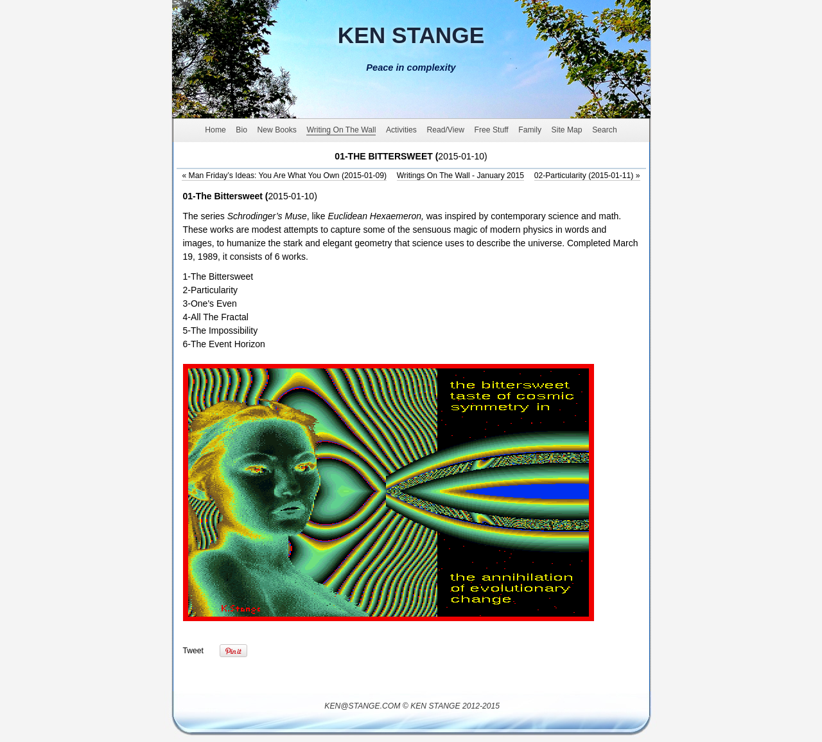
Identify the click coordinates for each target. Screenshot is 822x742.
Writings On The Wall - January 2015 (460, 175)
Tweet (193, 650)
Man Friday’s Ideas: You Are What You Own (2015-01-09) (284, 175)
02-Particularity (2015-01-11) (587, 175)
